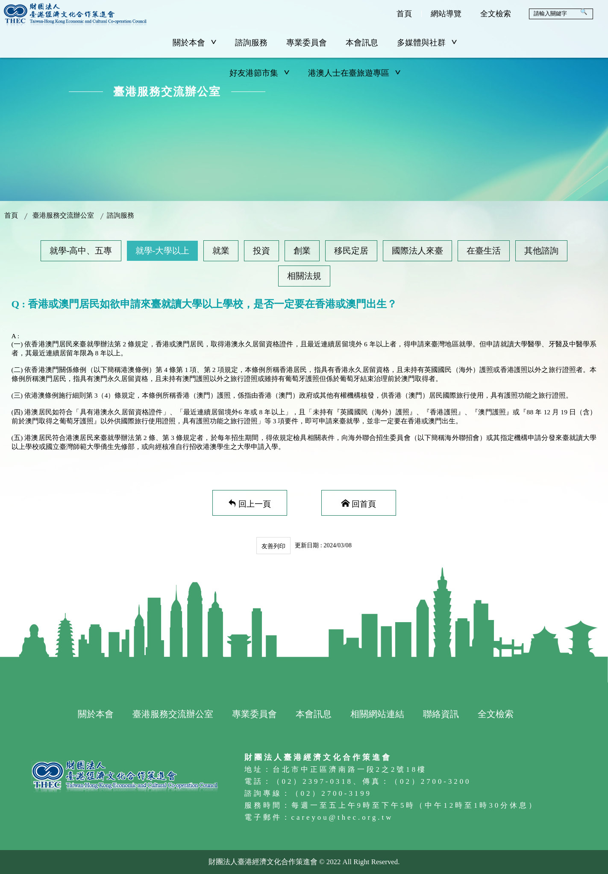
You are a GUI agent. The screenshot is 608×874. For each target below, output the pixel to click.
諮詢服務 (251, 42)
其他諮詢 (541, 250)
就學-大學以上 (162, 250)
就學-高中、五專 (81, 250)
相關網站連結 (377, 714)
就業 (220, 250)
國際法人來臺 (417, 250)
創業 (302, 250)
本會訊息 (362, 42)
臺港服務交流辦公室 (63, 215)
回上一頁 (254, 503)
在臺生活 (484, 250)
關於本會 (194, 42)
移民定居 (351, 250)
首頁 (404, 13)
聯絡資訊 (441, 714)
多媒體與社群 (427, 42)
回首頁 (364, 503)
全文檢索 (495, 13)
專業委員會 (306, 42)
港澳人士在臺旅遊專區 (354, 72)
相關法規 (304, 276)
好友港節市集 (259, 72)
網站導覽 (446, 13)
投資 (261, 250)
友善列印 (273, 546)
